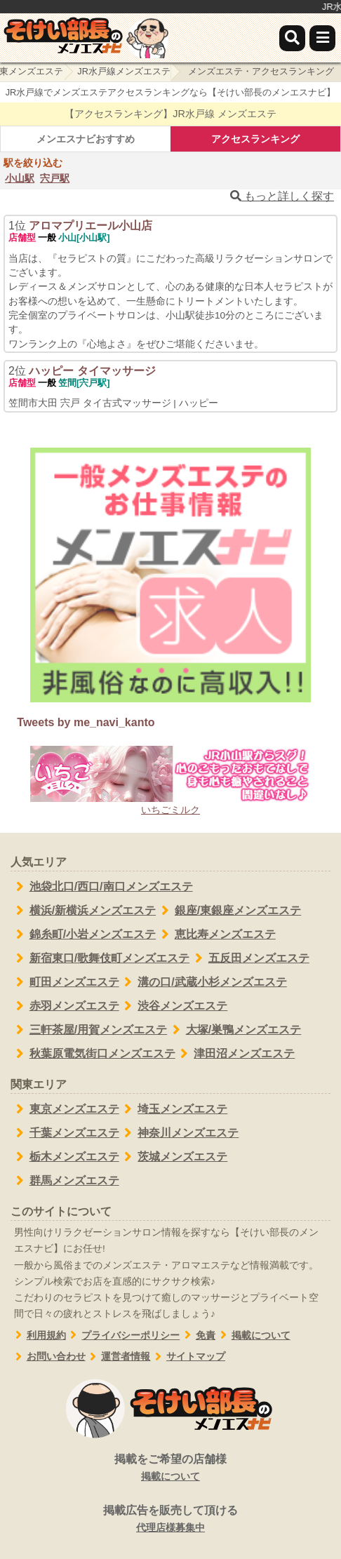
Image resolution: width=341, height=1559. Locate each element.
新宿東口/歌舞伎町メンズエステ (100, 958)
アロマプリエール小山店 (90, 226)
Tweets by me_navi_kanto (85, 722)
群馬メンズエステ (65, 1181)
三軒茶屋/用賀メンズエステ (89, 1030)
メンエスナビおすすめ (85, 139)
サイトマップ (187, 1356)
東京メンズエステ (65, 1109)
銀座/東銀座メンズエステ (228, 910)
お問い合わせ (48, 1356)
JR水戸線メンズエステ (123, 71)
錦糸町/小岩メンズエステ (83, 934)
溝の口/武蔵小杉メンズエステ (203, 982)
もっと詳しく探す (282, 196)
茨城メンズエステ (173, 1157)
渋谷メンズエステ (173, 1006)
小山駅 (19, 178)
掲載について (252, 1335)
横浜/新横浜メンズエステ (83, 910)
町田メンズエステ (65, 982)
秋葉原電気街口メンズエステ (93, 1054)
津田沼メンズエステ (235, 1054)
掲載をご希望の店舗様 (170, 1468)
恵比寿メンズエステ (216, 934)
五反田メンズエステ (249, 958)
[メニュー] (322, 38)
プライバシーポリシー (123, 1335)
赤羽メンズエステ (65, 1006)
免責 (197, 1335)
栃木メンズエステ (65, 1157)
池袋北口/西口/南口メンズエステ (102, 887)
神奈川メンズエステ (179, 1133)
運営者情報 (118, 1356)
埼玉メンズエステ (173, 1109)
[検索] (292, 38)
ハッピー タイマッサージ (92, 371)
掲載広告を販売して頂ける (170, 1519)
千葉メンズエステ (65, 1133)
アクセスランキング (255, 139)
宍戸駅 (54, 178)
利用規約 (38, 1335)
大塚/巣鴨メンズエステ (234, 1030)
